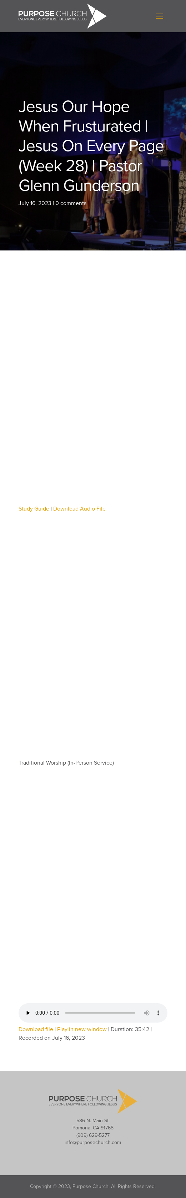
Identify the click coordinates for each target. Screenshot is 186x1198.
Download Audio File (79, 508)
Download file (36, 1029)
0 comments (70, 203)
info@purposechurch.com (93, 1142)
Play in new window (82, 1029)
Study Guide (34, 508)
